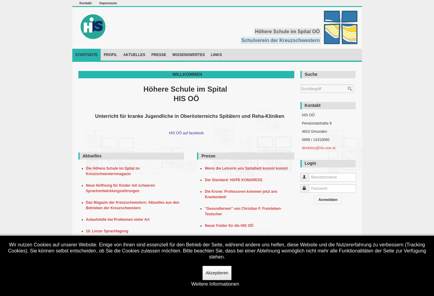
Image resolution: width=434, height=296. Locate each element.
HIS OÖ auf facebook (186, 133)
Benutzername (307, 174)
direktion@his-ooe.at (318, 148)
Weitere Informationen (215, 284)
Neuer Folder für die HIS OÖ (230, 226)
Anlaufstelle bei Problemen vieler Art (119, 219)
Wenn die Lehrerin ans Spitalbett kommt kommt (247, 168)
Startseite (86, 55)
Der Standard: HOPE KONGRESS (234, 180)
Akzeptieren (217, 272)
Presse (158, 55)
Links (216, 55)
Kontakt (86, 3)
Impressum (108, 3)
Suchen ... (300, 81)
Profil (110, 55)
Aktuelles (134, 55)
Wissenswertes (188, 55)
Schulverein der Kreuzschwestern (281, 40)
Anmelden (328, 199)
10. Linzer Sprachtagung (108, 231)
